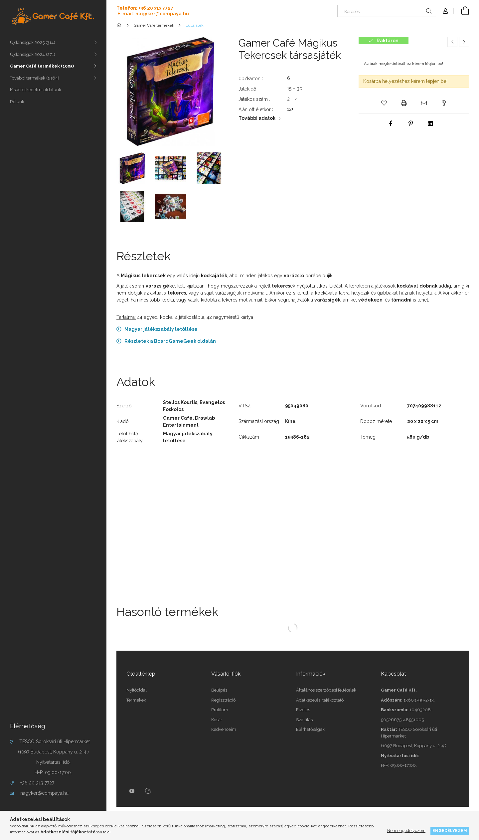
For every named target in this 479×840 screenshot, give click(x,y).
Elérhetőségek (310, 729)
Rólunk (17, 101)
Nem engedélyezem (406, 830)
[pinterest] (410, 123)
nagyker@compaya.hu (44, 793)
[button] (384, 103)
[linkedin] (430, 123)
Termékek (136, 700)
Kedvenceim (223, 729)
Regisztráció (223, 700)
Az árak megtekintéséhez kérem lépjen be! (403, 63)
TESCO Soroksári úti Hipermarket (54, 741)
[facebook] (390, 123)
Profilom (219, 709)
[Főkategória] (119, 25)
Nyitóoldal (136, 690)
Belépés (219, 690)
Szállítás (304, 719)
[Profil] (445, 11)
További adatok (257, 118)
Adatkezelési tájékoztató (320, 700)
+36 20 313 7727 (37, 782)
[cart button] (461, 11)
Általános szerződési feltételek (326, 690)
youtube (132, 791)
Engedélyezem (449, 830)
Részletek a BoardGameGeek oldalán (170, 341)
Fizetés (303, 709)
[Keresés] (387, 11)
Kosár (216, 719)
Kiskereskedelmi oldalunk (35, 89)
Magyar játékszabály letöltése (161, 329)
